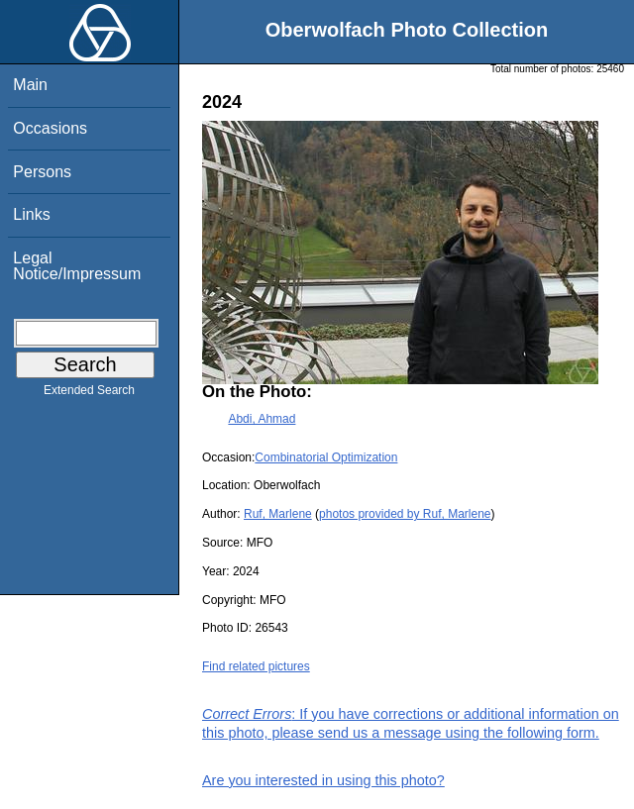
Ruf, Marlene (278, 514)
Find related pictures (256, 666)
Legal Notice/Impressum (77, 266)
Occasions (50, 128)
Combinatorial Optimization (326, 457)
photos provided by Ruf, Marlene (404, 514)
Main (30, 84)
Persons (42, 171)
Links (31, 214)
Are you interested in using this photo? (323, 780)
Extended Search (89, 394)
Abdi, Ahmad (261, 419)
